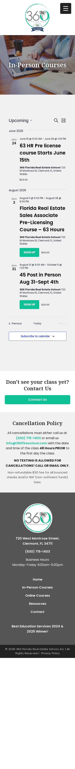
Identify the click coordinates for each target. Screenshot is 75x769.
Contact (37, 612)
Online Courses (37, 595)
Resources (37, 603)
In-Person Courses (37, 587)
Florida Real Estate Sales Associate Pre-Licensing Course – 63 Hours (42, 219)
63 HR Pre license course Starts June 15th (42, 152)
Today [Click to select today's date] (37, 323)
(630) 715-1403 (28, 438)
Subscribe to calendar (35, 336)
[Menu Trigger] (65, 8)
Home (37, 579)
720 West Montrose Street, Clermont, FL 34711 (37, 541)
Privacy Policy (50, 653)
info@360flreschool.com (26, 443)
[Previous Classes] (15, 323)
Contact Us (37, 399)
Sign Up (29, 252)
